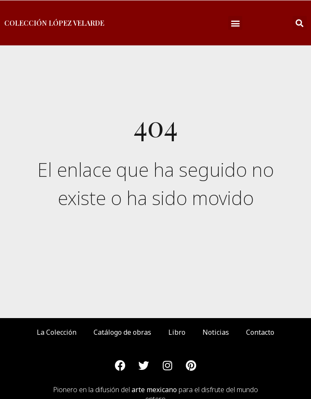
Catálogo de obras (122, 332)
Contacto (260, 332)
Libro (176, 332)
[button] (235, 23)
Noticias (215, 332)
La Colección (56, 332)
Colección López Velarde (54, 22)
